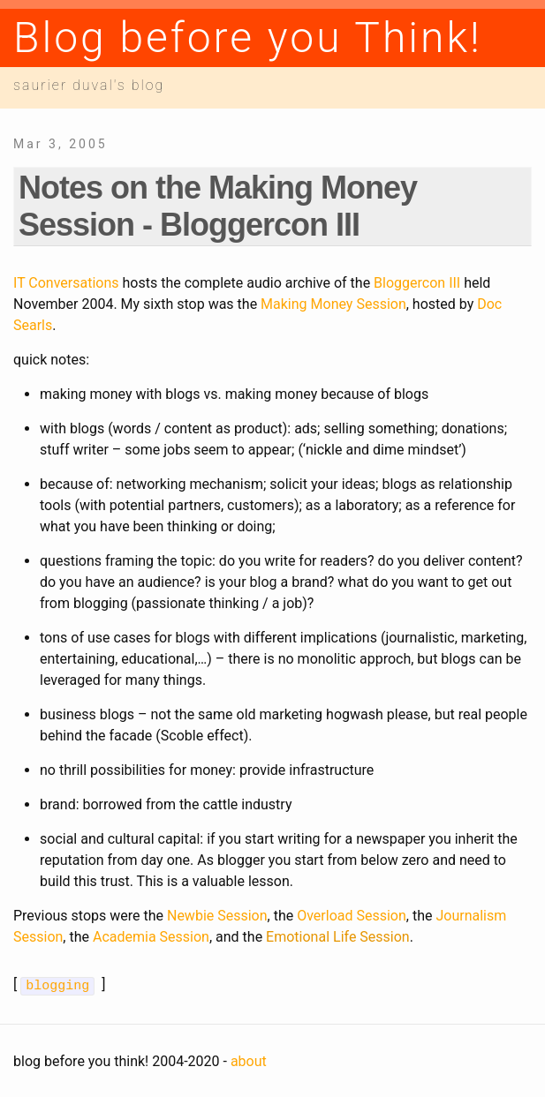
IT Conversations (66, 282)
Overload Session (351, 915)
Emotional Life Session (338, 936)
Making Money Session (333, 304)
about (249, 1059)
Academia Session (151, 936)
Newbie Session (217, 915)
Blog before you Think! (247, 37)
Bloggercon (417, 282)
